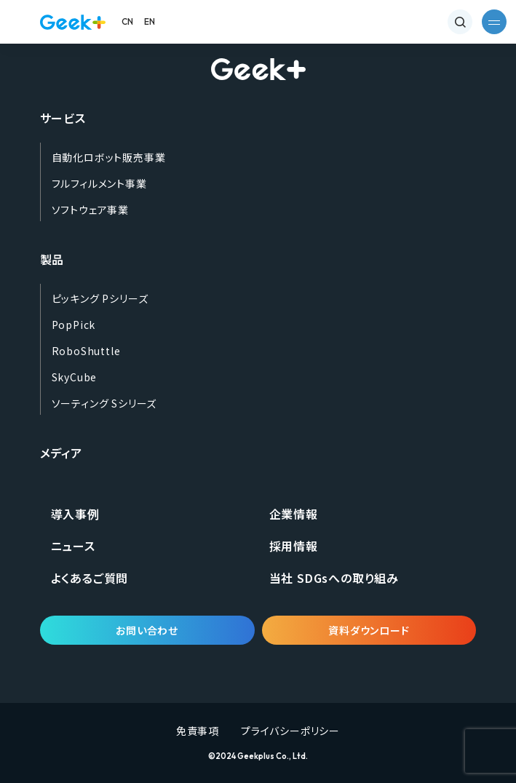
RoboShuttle (86, 350)
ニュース (73, 546)
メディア (61, 452)
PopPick (74, 324)
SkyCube (75, 377)
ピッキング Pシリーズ (100, 298)
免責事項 (197, 730)
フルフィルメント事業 (99, 183)
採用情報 (293, 546)
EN (150, 21)
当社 (334, 578)
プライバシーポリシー (290, 730)
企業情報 (293, 513)
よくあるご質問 (90, 578)
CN (128, 21)
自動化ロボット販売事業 (109, 157)
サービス (63, 118)
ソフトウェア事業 (90, 209)
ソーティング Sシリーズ (104, 403)
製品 (52, 259)
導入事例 (75, 513)
